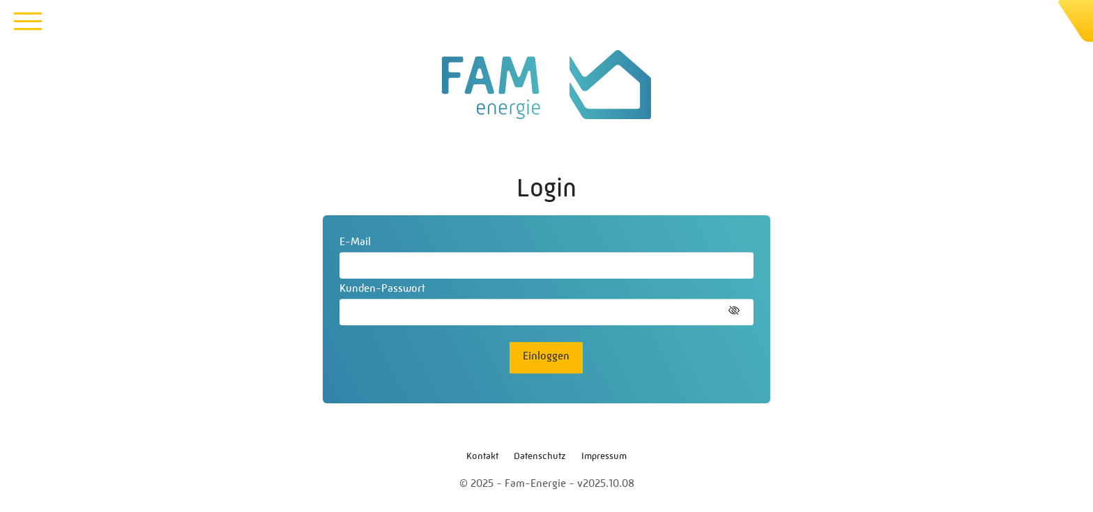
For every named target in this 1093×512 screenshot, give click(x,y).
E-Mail (355, 241)
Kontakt (482, 455)
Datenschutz (540, 455)
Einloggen (546, 355)
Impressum (604, 455)
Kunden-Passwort (382, 288)
